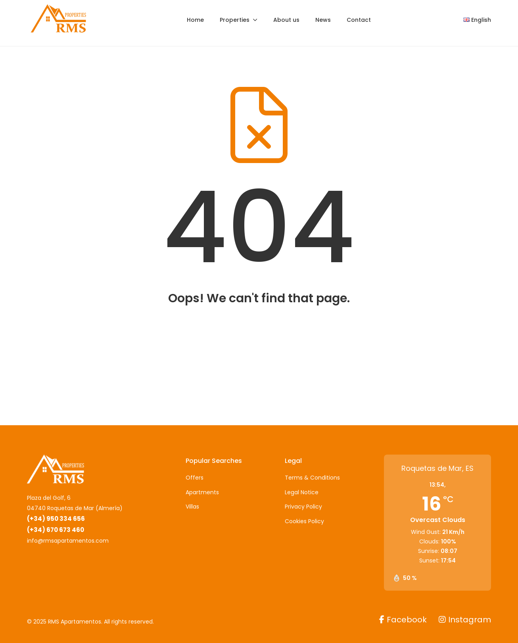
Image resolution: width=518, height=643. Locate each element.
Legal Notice (301, 492)
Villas (192, 507)
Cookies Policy (304, 521)
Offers (194, 478)
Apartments (202, 492)
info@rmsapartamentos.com (68, 541)
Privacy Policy (303, 507)
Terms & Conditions (312, 478)
